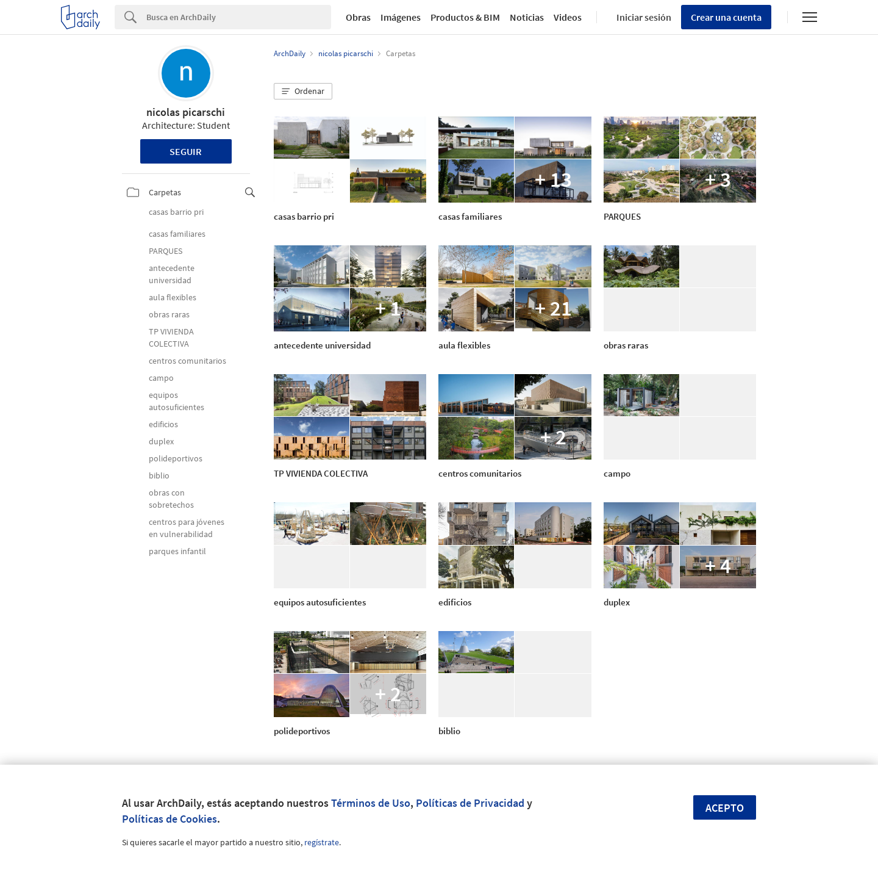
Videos (568, 17)
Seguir (186, 151)
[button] (303, 91)
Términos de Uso (370, 803)
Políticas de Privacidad (470, 803)
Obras (358, 17)
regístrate (321, 842)
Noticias (527, 17)
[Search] (238, 17)
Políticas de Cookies (169, 819)
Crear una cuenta (726, 17)
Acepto (724, 808)
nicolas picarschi (185, 112)
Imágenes (400, 17)
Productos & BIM (465, 17)
